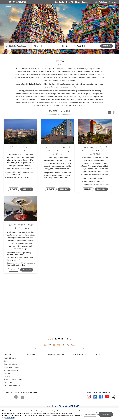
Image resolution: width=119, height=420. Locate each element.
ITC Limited (8, 382)
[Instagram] (89, 397)
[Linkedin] (95, 397)
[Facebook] (101, 397)
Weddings (7, 373)
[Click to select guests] (86, 46)
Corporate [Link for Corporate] (86, 2)
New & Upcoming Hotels (12, 379)
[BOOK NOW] (14, 189)
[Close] (116, 410)
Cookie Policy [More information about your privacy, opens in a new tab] (10, 418)
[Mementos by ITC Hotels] (49, 345)
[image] (20, 131)
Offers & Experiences (11, 367)
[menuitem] (5, 2)
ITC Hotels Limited (17, 2)
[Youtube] (107, 396)
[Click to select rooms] (66, 46)
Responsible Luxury (11, 364)
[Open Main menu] (5, 2)
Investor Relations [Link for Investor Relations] (99, 2)
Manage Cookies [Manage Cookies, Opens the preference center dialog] (90, 414)
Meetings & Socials (11, 370)
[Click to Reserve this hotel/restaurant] (26, 189)
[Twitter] (113, 397)
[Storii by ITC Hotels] (63, 345)
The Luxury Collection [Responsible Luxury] (12, 385)
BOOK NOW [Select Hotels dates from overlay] (107, 46)
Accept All (105, 414)
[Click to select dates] (46, 46)
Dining (6, 361)
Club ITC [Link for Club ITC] (69, 2)
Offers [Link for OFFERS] (77, 2)
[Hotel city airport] (18, 46)
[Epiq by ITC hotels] (54, 345)
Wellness (7, 376)
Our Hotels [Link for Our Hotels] (59, 2)
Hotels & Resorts (10, 358)
